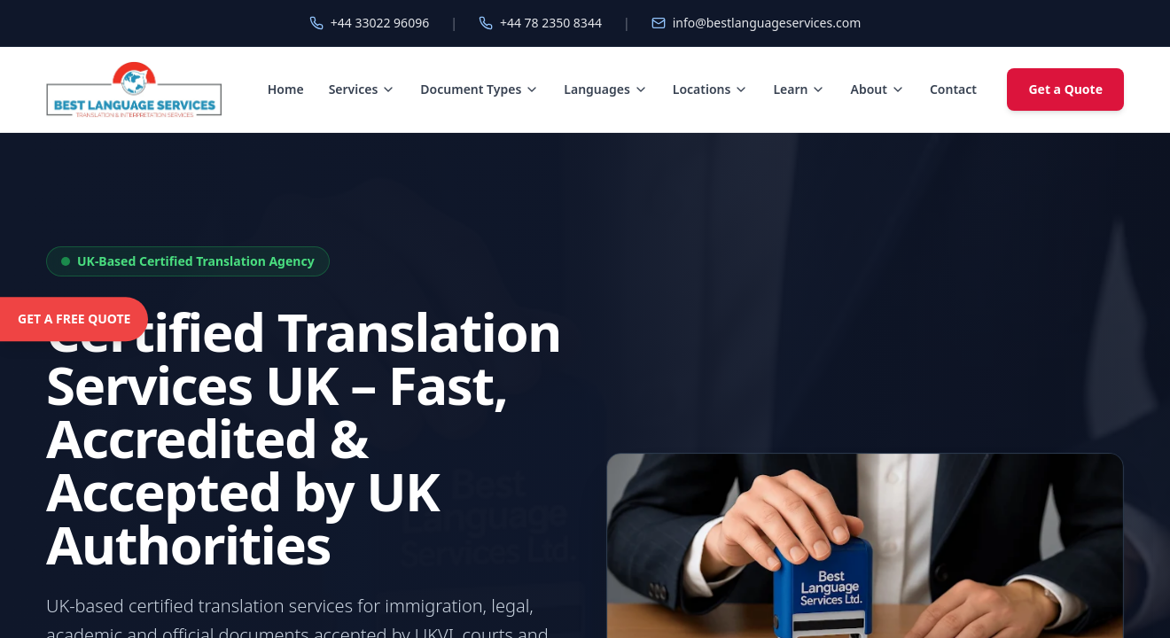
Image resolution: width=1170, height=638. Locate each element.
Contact (953, 89)
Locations (711, 89)
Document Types (479, 89)
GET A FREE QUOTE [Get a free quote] (74, 318)
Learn (799, 89)
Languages (606, 89)
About (877, 89)
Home (286, 89)
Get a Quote (1065, 89)
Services (362, 89)
